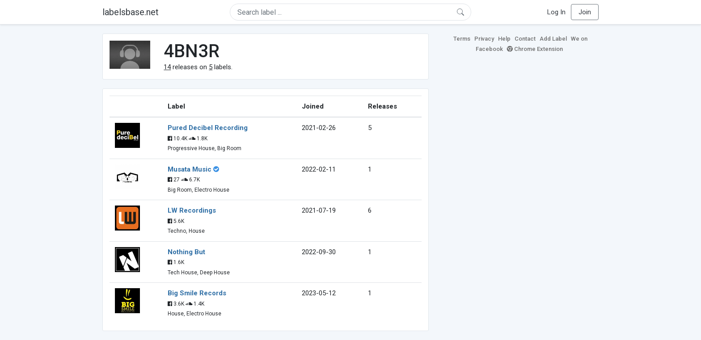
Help (504, 38)
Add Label (553, 38)
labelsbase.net (130, 12)
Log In (556, 12)
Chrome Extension (535, 49)
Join (585, 12)
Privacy (484, 38)
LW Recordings (192, 210)
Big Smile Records (197, 293)
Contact (525, 38)
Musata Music (189, 169)
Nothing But (186, 252)
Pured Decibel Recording (208, 128)
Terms (461, 38)
